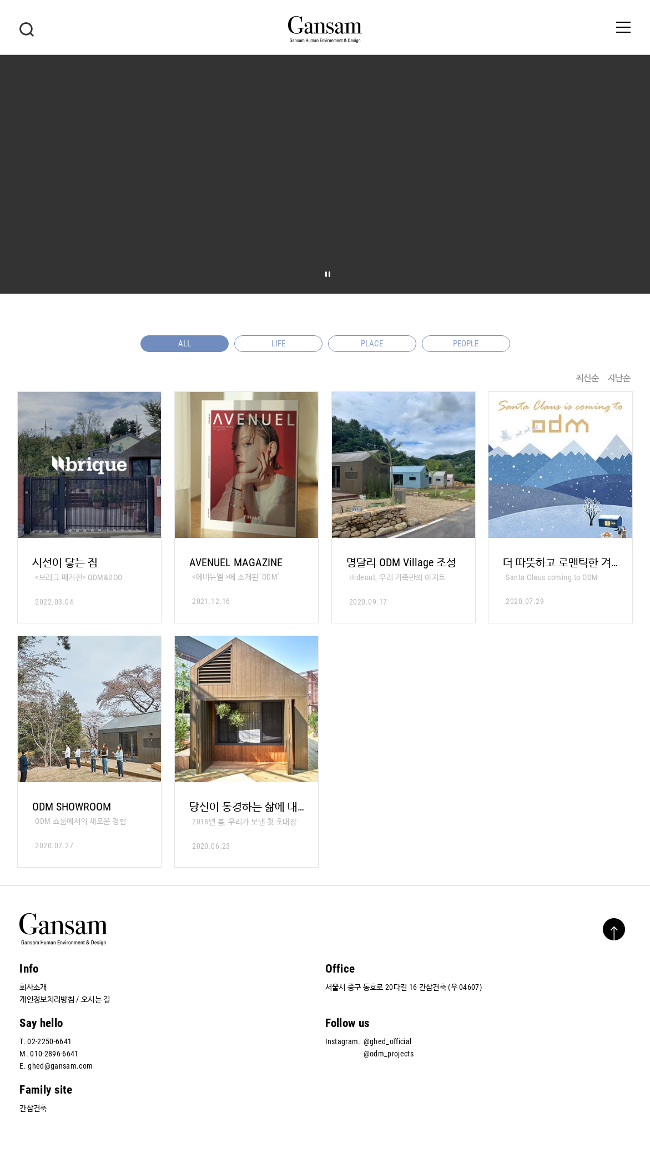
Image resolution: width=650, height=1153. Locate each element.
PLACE (372, 344)
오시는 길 (95, 999)
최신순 (587, 377)
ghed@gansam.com (60, 1065)
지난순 (619, 377)
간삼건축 (33, 1108)
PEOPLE (465, 344)
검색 (26, 29)
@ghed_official (387, 1041)
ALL (184, 344)
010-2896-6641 (54, 1053)
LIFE (278, 344)
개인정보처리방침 (46, 999)
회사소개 (33, 987)
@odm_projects (389, 1053)
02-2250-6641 (49, 1041)
